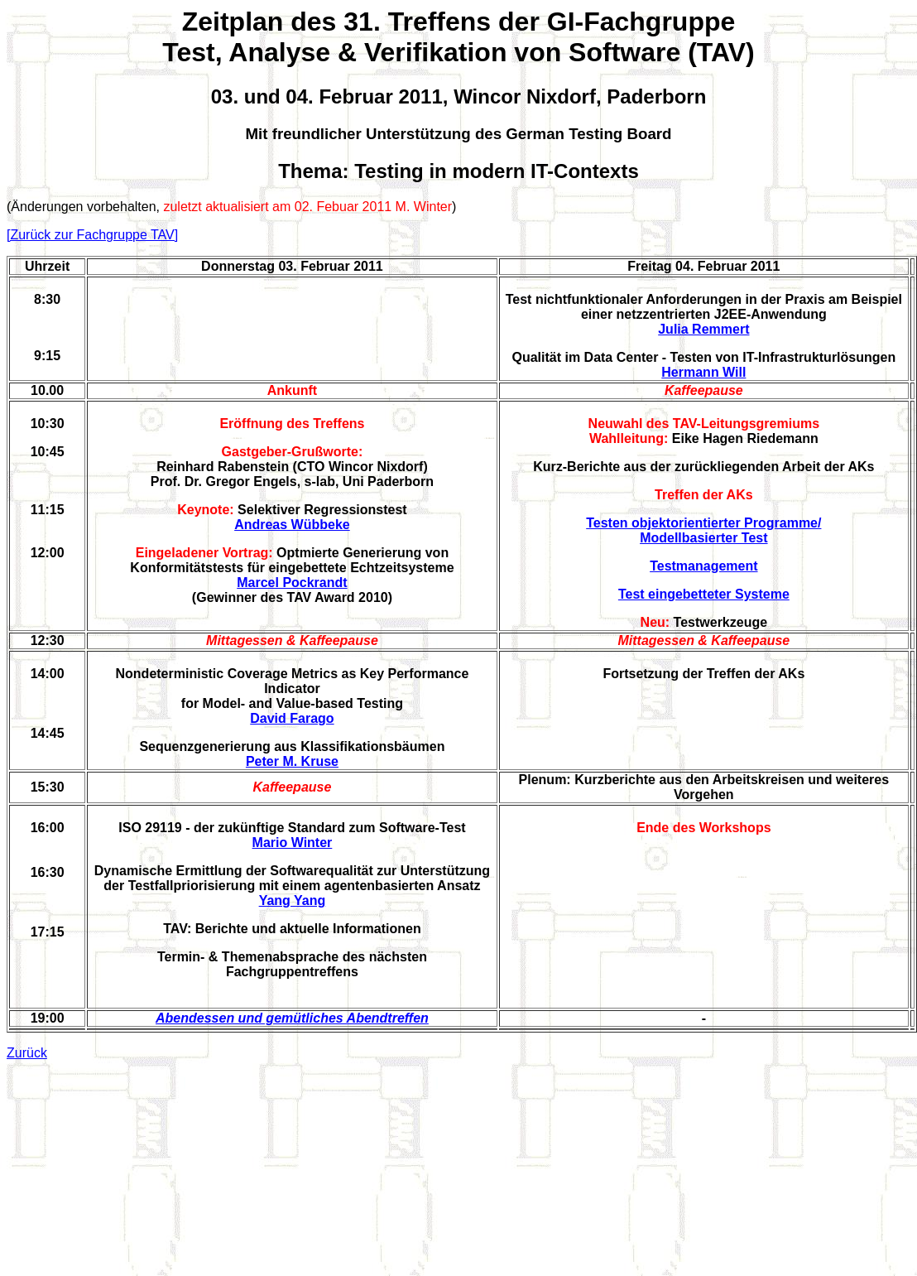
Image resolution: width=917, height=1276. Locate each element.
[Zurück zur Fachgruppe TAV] (92, 235)
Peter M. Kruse (292, 761)
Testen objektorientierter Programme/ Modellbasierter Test (703, 530)
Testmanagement (703, 566)
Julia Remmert (703, 329)
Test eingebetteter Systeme (704, 594)
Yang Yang (292, 900)
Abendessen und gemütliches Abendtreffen (292, 1018)
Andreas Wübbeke (292, 525)
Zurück (27, 1053)
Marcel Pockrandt (292, 582)
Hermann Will (703, 372)
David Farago (292, 718)
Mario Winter (292, 842)
